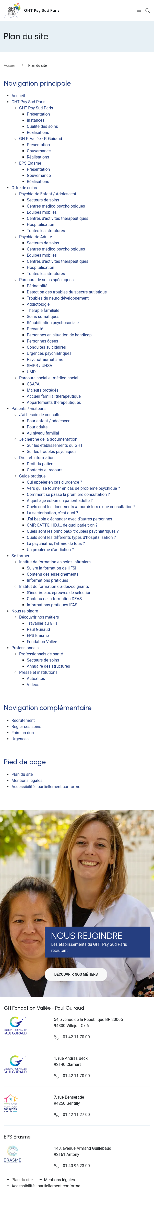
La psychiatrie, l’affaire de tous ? (56, 543)
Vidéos (33, 684)
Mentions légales (26, 780)
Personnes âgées (42, 341)
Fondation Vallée (42, 641)
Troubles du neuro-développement (58, 298)
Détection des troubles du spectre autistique (67, 292)
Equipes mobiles (42, 255)
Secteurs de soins (43, 200)
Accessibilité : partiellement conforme (45, 786)
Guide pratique (32, 476)
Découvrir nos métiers (39, 617)
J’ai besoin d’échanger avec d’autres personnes (69, 519)
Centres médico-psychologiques (56, 206)
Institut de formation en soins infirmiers (55, 562)
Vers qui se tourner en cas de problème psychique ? (73, 488)
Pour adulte (37, 427)
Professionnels (25, 647)
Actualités (36, 678)
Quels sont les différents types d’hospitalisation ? (71, 537)
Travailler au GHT (42, 623)
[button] (138, 10)
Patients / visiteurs (28, 408)
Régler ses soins (26, 726)
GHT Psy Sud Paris (28, 101)
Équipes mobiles (42, 212)
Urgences (20, 738)
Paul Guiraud (38, 629)
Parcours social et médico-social (48, 377)
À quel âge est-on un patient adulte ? (60, 500)
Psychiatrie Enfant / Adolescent (47, 193)
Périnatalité (37, 285)
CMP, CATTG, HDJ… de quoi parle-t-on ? (62, 525)
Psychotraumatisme (45, 359)
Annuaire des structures (48, 666)
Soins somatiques (43, 316)
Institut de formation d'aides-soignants (54, 586)
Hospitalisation (40, 224)
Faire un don (22, 732)
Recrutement (23, 720)
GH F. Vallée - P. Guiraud (40, 138)
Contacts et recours (45, 470)
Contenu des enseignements (53, 574)
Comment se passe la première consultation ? (68, 494)
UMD (31, 371)
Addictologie (38, 304)
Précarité (35, 328)
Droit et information (36, 457)
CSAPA (33, 384)
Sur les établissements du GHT (55, 445)
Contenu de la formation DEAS (54, 598)
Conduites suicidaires (46, 347)
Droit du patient (41, 463)
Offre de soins (24, 187)
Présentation (38, 114)
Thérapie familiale (43, 310)
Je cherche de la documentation (48, 439)
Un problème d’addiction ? (50, 549)
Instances (35, 120)
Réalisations (38, 132)
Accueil (10, 65)
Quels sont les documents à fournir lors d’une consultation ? (81, 506)
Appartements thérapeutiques (54, 402)
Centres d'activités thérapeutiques (57, 218)
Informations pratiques (47, 580)
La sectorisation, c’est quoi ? (52, 512)
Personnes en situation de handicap (59, 335)
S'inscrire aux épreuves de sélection (59, 592)
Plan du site (22, 774)
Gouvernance (39, 151)
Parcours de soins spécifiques (46, 279)
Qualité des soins (42, 126)
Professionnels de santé (41, 654)
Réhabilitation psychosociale (53, 322)
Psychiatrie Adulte (35, 236)
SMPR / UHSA (39, 365)
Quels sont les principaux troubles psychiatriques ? (73, 531)
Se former (20, 555)
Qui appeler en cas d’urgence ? (54, 482)
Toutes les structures (46, 230)
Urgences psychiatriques (49, 353)
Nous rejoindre (24, 611)
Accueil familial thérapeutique (54, 396)
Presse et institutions (38, 672)
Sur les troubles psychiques (52, 451)
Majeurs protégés (42, 390)
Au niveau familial (43, 433)
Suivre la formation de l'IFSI (51, 568)
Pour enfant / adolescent (49, 420)
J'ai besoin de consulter (40, 414)
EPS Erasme (30, 163)
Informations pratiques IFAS (52, 604)
